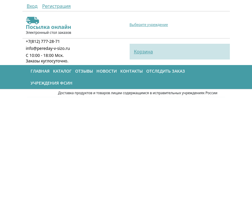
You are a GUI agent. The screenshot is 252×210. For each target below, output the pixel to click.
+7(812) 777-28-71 (43, 41)
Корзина (143, 51)
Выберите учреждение (149, 24)
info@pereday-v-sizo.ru (48, 48)
